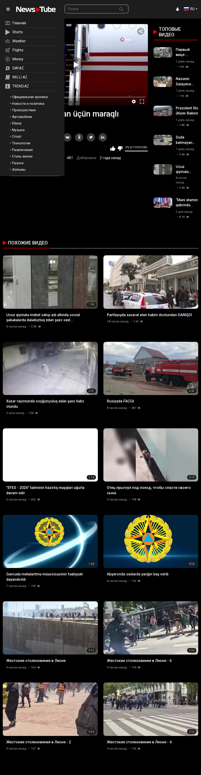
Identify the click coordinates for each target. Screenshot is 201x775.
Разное (18, 163)
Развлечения (22, 150)
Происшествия (24, 110)
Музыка (18, 130)
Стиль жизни (22, 156)
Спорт (17, 136)
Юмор (17, 123)
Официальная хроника (30, 97)
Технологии (21, 143)
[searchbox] (90, 9)
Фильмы (19, 169)
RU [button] (189, 9)
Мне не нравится (120, 148)
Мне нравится (112, 148)
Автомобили (22, 117)
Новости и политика (28, 104)
